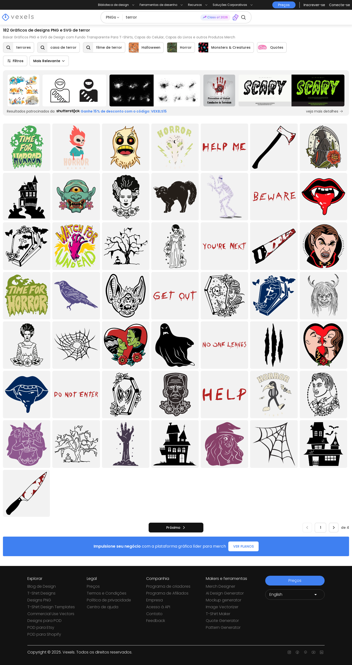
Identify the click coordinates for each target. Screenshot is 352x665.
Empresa (154, 600)
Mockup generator (223, 600)
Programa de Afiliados (167, 593)
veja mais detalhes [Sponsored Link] (324, 111)
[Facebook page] (297, 652)
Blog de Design (41, 586)
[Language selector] (294, 594)
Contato (154, 614)
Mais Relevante (49, 60)
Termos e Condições (106, 593)
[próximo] (176, 527)
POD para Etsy (40, 627)
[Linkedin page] (322, 652)
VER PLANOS (243, 546)
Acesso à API (158, 607)
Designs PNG (39, 600)
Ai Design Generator (225, 593)
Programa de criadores (168, 586)
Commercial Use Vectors (50, 614)
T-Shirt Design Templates (51, 607)
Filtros (15, 60)
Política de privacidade (109, 600)
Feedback (155, 620)
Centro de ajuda (102, 607)
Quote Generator (222, 620)
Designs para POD (44, 620)
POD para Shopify (44, 634)
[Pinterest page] (305, 652)
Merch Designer (220, 586)
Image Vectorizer (222, 607)
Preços (93, 586)
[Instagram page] (289, 652)
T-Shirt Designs (41, 593)
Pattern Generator (223, 627)
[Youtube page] (313, 652)
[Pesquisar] (161, 17)
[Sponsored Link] (23, 90)
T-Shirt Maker (218, 614)
